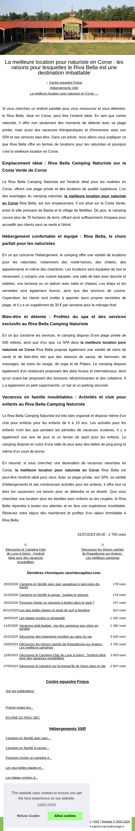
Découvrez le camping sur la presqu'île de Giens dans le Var (62, 666)
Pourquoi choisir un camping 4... (29, 758)
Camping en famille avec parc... (28, 738)
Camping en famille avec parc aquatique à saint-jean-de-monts (59, 586)
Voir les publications (20, 691)
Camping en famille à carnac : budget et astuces (53, 594)
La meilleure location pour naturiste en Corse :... (64, 93)
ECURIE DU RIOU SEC (23, 717)
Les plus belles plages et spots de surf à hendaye (54, 610)
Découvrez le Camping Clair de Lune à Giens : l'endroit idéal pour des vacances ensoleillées (26, 556)
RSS (96, 821)
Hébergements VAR (64, 88)
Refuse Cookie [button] (28, 816)
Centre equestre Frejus (65, 82)
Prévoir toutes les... (19, 707)
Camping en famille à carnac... (27, 748)
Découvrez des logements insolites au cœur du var (55, 636)
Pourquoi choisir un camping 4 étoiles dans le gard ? (56, 602)
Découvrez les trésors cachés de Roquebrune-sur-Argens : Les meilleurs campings (102, 554)
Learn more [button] (46, 804)
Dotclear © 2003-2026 (116, 821)
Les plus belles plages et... (25, 768)
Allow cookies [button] (65, 816)
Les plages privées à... (22, 777)
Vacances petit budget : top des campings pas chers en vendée (58, 627)
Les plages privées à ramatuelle (42, 618)
